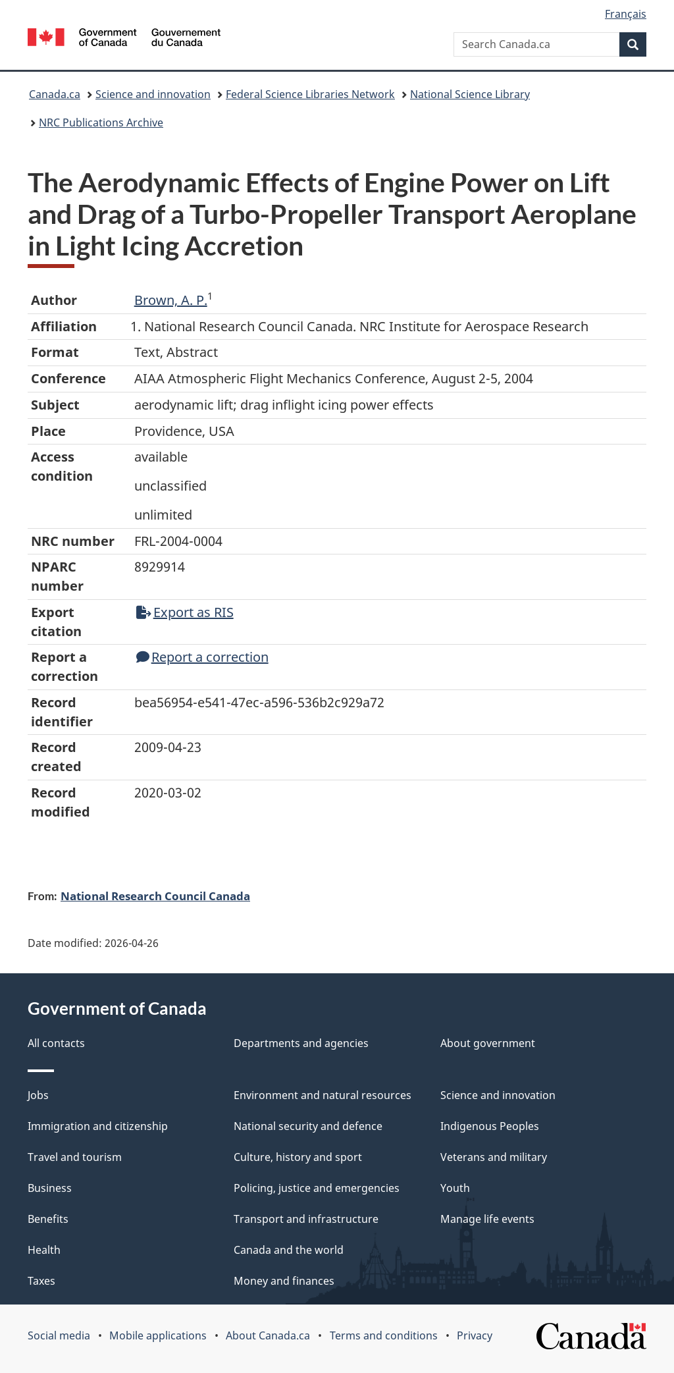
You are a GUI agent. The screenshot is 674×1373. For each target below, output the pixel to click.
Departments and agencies (301, 1043)
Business (50, 1188)
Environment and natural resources (322, 1095)
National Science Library (470, 94)
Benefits (48, 1219)
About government (487, 1043)
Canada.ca (54, 94)
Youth (455, 1188)
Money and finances (284, 1281)
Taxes (41, 1281)
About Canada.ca (268, 1335)
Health (44, 1250)
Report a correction (202, 657)
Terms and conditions (384, 1335)
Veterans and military (493, 1157)
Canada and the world (289, 1250)
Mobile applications (158, 1335)
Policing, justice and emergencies (317, 1188)
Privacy (474, 1335)
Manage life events (487, 1219)
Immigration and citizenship (98, 1126)
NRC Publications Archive (101, 122)
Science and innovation (153, 94)
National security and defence (308, 1126)
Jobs (38, 1095)
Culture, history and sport (298, 1157)
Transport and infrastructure (306, 1219)
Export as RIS (185, 612)
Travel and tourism (75, 1157)
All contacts (56, 1043)
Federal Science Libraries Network (310, 94)
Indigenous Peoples (489, 1126)
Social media (59, 1335)
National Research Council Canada (155, 895)
